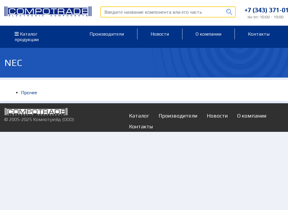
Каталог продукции (27, 36)
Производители (106, 34)
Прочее (29, 92)
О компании (208, 34)
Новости (160, 34)
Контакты (259, 34)
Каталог (139, 116)
